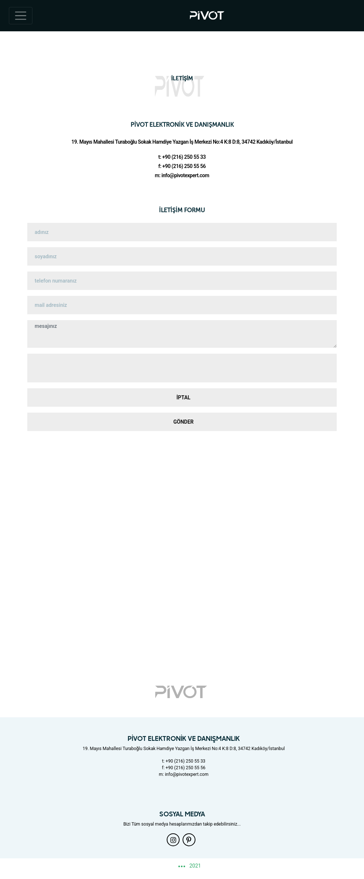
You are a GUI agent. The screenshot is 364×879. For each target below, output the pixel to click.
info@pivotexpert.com (185, 175)
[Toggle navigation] (20, 16)
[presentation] (182, 368)
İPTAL (184, 397)
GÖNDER (183, 422)
